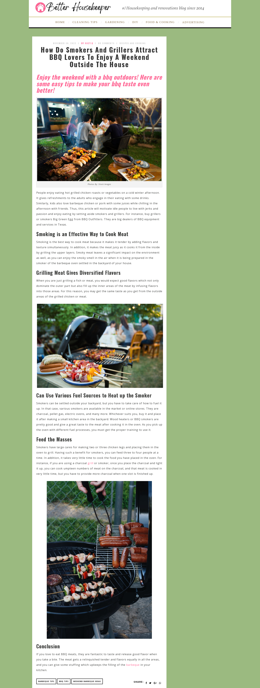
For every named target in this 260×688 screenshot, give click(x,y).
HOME (60, 22)
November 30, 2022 (64, 43)
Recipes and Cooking (133, 43)
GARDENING (115, 22)
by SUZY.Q (87, 43)
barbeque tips (46, 681)
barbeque (133, 665)
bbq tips (63, 681)
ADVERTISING (193, 22)
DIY (135, 22)
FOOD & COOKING (160, 22)
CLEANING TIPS (85, 22)
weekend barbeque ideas (87, 681)
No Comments (106, 43)
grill (90, 463)
